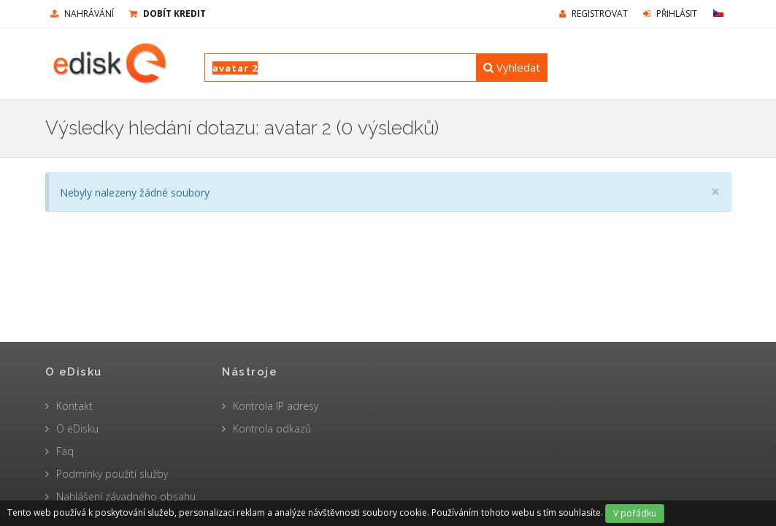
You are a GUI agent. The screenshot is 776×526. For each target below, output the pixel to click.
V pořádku (634, 513)
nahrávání (82, 13)
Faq (65, 451)
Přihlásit (670, 13)
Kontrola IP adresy (275, 406)
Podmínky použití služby (112, 474)
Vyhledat (511, 67)
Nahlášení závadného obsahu (126, 496)
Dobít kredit (167, 13)
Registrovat (593, 13)
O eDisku (77, 428)
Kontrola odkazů (272, 428)
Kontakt (74, 406)
